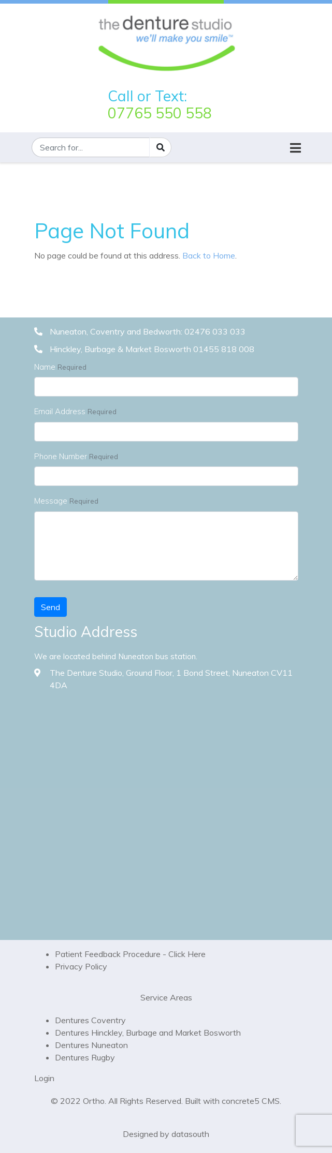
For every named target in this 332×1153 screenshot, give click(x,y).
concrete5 (240, 1101)
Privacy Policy (81, 966)
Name (44, 367)
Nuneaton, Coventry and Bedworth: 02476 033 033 (148, 331)
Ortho (94, 1101)
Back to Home (208, 255)
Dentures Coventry (90, 1020)
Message (50, 501)
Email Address (59, 411)
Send (50, 607)
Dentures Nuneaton (91, 1045)
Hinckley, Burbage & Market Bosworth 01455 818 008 (152, 349)
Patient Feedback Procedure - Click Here (130, 954)
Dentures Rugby (85, 1057)
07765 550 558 (160, 113)
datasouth (190, 1134)
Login (44, 1078)
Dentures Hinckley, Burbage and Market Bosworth (148, 1032)
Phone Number (60, 456)
